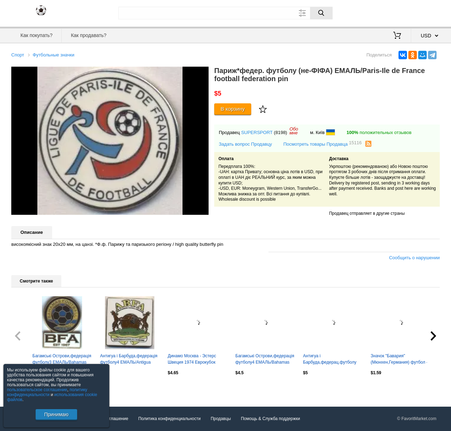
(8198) (280, 132)
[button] (202, 73)
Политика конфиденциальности (169, 418)
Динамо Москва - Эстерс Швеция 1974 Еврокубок (192, 359)
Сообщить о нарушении (414, 257)
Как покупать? (36, 35)
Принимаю (56, 414)
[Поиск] (321, 13)
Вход (398, 12)
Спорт (17, 54)
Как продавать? (88, 35)
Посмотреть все (26, 388)
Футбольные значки (53, 54)
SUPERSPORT (256, 132)
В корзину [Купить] (233, 109)
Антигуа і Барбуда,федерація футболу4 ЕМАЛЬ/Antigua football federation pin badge (128, 359)
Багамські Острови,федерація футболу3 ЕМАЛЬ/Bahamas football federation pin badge (61, 359)
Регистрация (425, 12)
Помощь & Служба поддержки (270, 418)
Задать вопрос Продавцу (245, 144)
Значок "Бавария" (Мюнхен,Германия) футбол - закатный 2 (399, 359)
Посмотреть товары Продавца (322, 144)
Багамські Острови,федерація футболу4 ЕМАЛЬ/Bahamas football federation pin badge (264, 359)
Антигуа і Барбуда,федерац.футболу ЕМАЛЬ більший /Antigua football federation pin (329, 359)
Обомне (293, 131)
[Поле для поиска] (225, 13)
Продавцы (221, 418)
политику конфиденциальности (47, 392)
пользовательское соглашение (37, 389)
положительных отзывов (379, 132)
